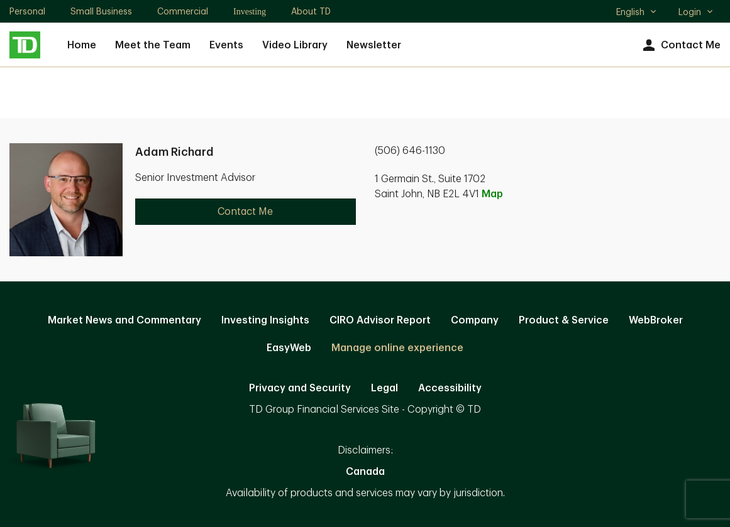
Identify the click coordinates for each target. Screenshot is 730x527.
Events (226, 45)
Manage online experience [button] (397, 348)
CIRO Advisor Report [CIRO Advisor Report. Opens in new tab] (380, 320)
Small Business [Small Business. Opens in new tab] (101, 11)
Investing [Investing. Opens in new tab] (249, 11)
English (636, 13)
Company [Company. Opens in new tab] (475, 320)
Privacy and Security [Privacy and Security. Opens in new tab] (300, 388)
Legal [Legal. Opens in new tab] (384, 388)
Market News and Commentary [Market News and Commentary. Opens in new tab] (124, 320)
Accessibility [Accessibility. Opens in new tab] (450, 388)
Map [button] (492, 194)
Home (81, 45)
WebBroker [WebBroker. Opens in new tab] (656, 320)
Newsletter (373, 45)
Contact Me (680, 45)
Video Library (295, 45)
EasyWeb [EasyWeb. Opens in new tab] (289, 348)
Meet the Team (153, 45)
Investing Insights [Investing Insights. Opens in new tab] (265, 320)
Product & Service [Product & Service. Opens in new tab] (564, 320)
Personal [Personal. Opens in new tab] (27, 11)
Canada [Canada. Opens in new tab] (365, 472)
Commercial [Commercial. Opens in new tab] (182, 11)
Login (696, 12)
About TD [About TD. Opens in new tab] (311, 11)
